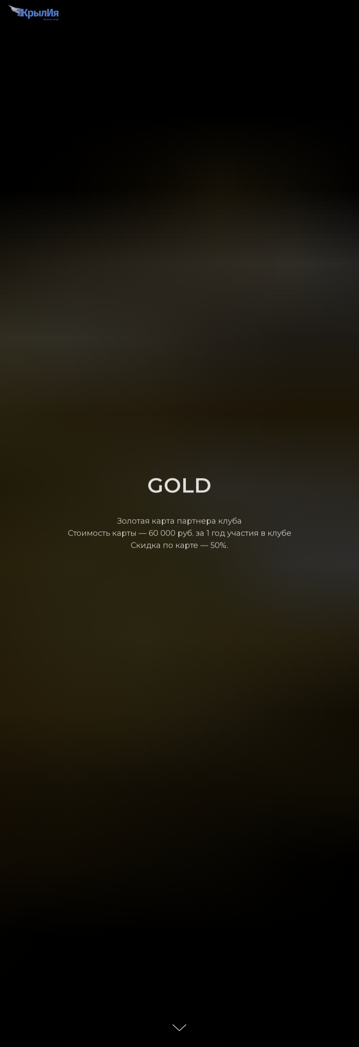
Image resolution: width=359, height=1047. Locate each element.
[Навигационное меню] (347, 14)
